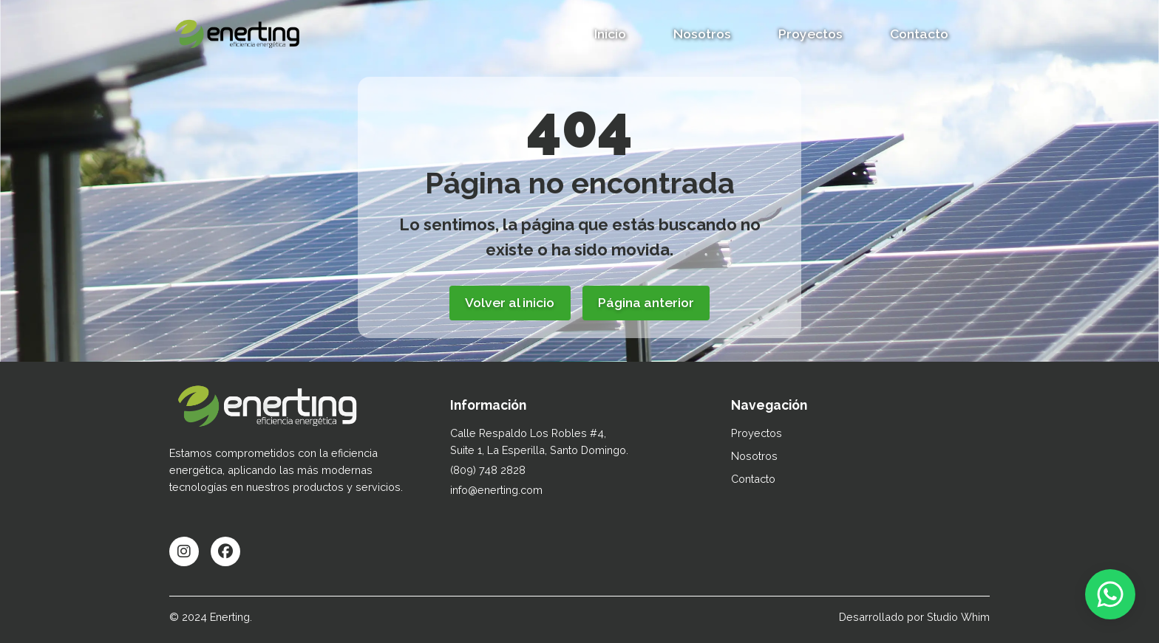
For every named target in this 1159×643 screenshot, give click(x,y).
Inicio (610, 33)
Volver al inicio (509, 302)
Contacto (753, 478)
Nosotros (702, 33)
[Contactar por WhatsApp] (1110, 594)
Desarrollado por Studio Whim (914, 617)
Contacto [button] (919, 33)
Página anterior (646, 302)
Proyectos (810, 33)
